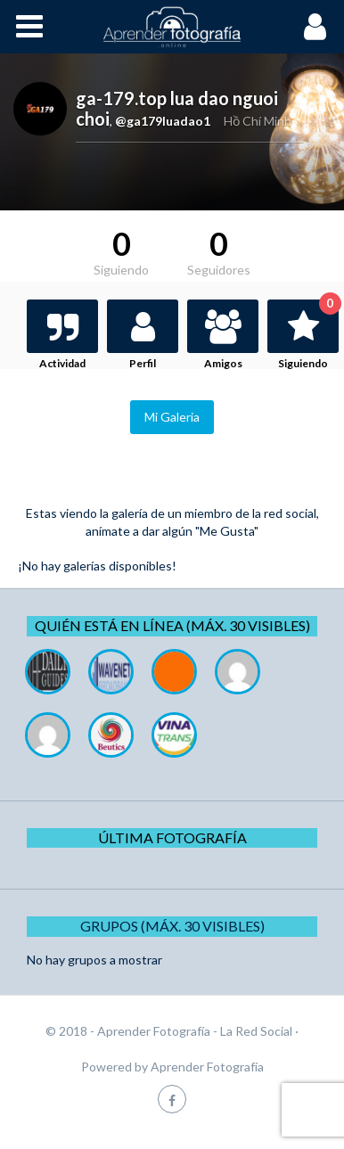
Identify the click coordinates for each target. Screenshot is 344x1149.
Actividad (62, 363)
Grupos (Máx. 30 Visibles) (172, 925)
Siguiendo (308, 335)
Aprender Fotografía (207, 1066)
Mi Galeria (172, 416)
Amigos (223, 363)
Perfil (142, 363)
